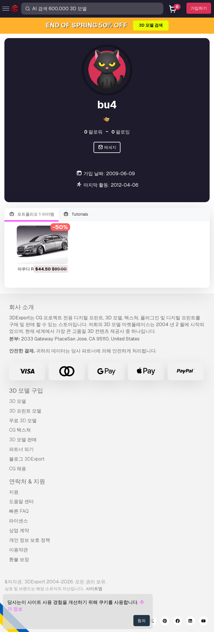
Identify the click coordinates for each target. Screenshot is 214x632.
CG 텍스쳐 (20, 430)
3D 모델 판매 (23, 440)
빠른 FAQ (19, 511)
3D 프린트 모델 (25, 411)
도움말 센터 (21, 501)
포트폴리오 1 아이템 (31, 214)
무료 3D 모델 (23, 421)
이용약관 (18, 550)
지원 (13, 492)
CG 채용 (17, 469)
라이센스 (18, 521)
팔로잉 (120, 132)
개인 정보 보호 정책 (29, 540)
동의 (141, 620)
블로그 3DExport (27, 459)
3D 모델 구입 (26, 390)
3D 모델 (17, 401)
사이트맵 (94, 588)
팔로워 (93, 132)
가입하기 (199, 8)
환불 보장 (19, 559)
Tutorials (76, 214)
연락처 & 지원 (27, 481)
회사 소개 (21, 307)
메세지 (107, 147)
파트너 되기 (21, 449)
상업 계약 (19, 530)
